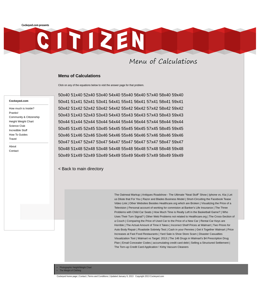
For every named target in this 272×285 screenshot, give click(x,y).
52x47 (89, 142)
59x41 (178, 101)
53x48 (102, 148)
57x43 (152, 115)
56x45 (139, 128)
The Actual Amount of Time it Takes (147, 225)
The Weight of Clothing (70, 270)
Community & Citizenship (24, 117)
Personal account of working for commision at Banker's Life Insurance (171, 207)
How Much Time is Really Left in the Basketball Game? (187, 212)
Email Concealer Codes (136, 242)
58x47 (165, 142)
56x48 (139, 148)
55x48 (127, 148)
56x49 (139, 155)
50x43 (64, 115)
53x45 (102, 128)
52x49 (89, 155)
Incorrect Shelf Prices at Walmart (191, 225)
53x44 (102, 121)
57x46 (152, 135)
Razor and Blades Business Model (164, 199)
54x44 (114, 121)
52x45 (89, 128)
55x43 (127, 115)
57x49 (152, 155)
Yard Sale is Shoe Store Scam (178, 233)
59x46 (178, 135)
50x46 (64, 135)
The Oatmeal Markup (127, 194)
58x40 (165, 95)
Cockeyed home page (67, 276)
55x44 (127, 121)
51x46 (76, 135)
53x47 (102, 142)
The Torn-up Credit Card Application (136, 246)
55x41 (127, 101)
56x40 (139, 95)
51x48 (76, 148)
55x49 (127, 155)
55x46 (127, 135)
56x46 (139, 135)
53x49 (102, 155)
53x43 (102, 115)
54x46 (114, 135)
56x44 (139, 121)
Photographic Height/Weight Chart (76, 267)
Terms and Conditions (98, 276)
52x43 (89, 115)
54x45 (114, 128)
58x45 (165, 128)
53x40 (102, 95)
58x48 (165, 148)
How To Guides (18, 134)
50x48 (64, 148)
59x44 (178, 121)
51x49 (76, 155)
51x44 (76, 121)
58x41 (165, 101)
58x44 (165, 121)
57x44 (152, 121)
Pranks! (13, 112)
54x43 (114, 115)
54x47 (114, 142)
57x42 (152, 108)
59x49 (178, 155)
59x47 (178, 142)
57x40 (152, 95)
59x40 (178, 95)
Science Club (17, 125)
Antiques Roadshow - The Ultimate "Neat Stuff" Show (174, 194)
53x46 (102, 135)
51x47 (76, 142)
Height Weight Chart (21, 121)
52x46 (89, 135)
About (12, 146)
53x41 (102, 101)
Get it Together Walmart (211, 229)
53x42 (102, 108)
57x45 (152, 128)
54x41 (114, 101)
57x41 (152, 101)
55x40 (127, 95)
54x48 (114, 148)
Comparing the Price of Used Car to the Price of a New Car (162, 220)
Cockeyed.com (18, 100)
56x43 (139, 115)
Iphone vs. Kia (217, 194)
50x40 (64, 95)
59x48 (178, 148)
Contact (13, 150)
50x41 (64, 101)
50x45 (64, 128)
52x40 (89, 95)
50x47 (64, 142)
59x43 (178, 115)
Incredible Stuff (18, 130)
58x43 (165, 115)
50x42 (64, 108)
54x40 (114, 95)
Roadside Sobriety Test (152, 229)
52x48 (89, 148)
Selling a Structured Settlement (209, 242)
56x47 (139, 142)
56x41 (139, 101)
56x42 (139, 108)
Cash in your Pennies (181, 229)
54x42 (114, 108)
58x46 (165, 135)
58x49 (165, 155)
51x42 (76, 108)
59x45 (178, 128)
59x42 (178, 108)
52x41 (89, 101)
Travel (13, 138)
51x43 (76, 115)
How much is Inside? (21, 108)
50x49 (64, 155)
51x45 (76, 128)
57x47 (152, 142)
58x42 (165, 108)
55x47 (127, 142)
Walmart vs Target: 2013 (152, 238)
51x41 (76, 101)
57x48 (152, 148)
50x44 (64, 121)
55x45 (127, 128)
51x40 (76, 95)
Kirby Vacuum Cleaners (174, 246)
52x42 (89, 108)
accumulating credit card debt (171, 242)
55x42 (127, 108)
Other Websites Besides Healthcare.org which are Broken (164, 203)
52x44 (89, 121)
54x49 (114, 155)
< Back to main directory (80, 168)
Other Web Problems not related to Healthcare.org (176, 216)
